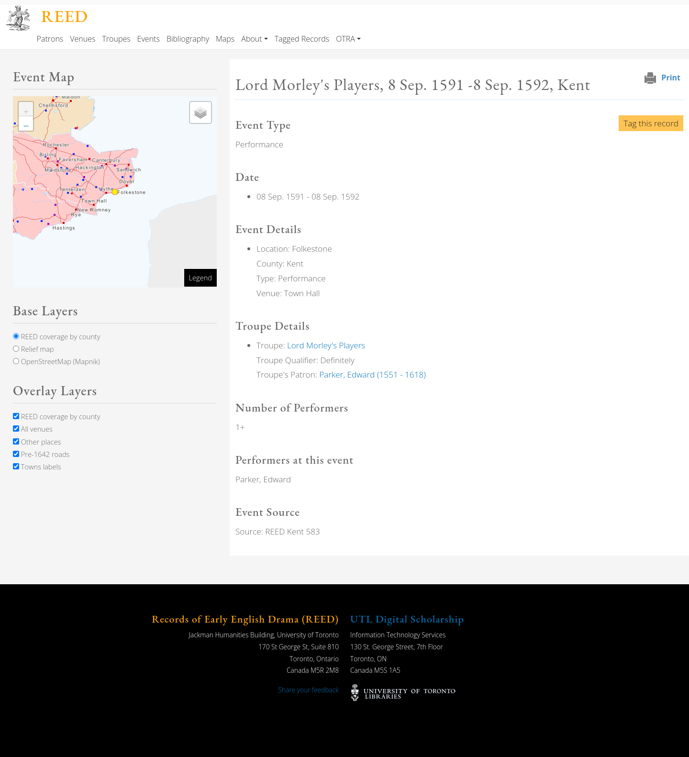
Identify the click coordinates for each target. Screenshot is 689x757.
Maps (225, 38)
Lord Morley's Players (326, 345)
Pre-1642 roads (41, 454)
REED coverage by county (56, 336)
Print (670, 77)
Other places (37, 441)
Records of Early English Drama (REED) (245, 619)
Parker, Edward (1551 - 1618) (372, 374)
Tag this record (650, 123)
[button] (26, 109)
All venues (33, 429)
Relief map (33, 349)
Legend (200, 277)
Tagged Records (302, 38)
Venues (82, 38)
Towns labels (37, 466)
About (251, 38)
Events (148, 38)
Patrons (50, 38)
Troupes (116, 38)
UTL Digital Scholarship (407, 619)
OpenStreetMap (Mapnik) (56, 361)
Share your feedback (308, 689)
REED (64, 16)
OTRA (345, 38)
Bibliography (188, 38)
